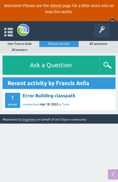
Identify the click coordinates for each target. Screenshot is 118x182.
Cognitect (29, 119)
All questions (98, 44)
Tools (65, 104)
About (55, 5)
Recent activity (58, 44)
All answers (19, 50)
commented (31, 104)
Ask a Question (51, 65)
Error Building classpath (49, 95)
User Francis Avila (20, 44)
